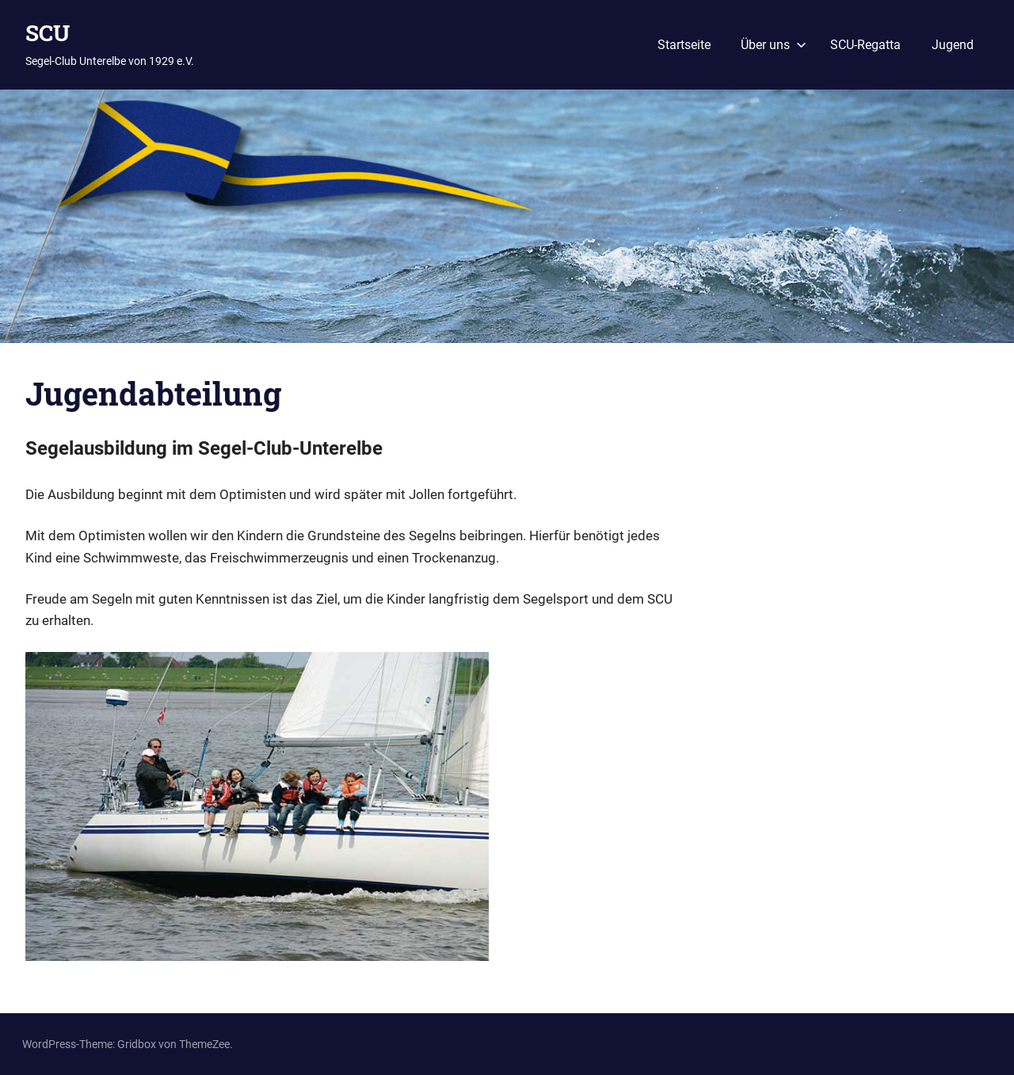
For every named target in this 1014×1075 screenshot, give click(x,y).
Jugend (953, 44)
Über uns (773, 44)
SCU (47, 33)
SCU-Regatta (865, 44)
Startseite (684, 44)
